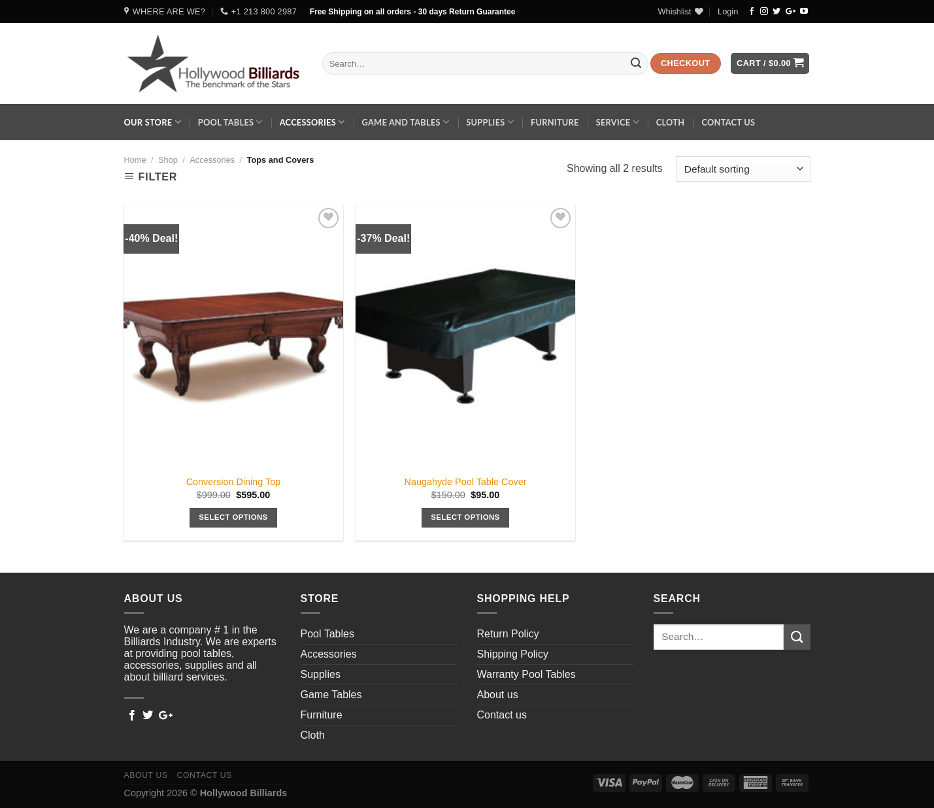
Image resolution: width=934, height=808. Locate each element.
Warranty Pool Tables (526, 674)
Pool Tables (230, 122)
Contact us (728, 122)
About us (497, 694)
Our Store (152, 122)
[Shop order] (743, 169)
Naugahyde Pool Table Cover (466, 482)
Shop (168, 160)
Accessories (312, 122)
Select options (233, 517)
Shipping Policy (512, 654)
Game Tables (331, 694)
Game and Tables (405, 122)
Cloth (670, 122)
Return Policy (508, 633)
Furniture (555, 122)
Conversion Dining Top (233, 482)
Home (135, 160)
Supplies (490, 122)
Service (617, 122)
